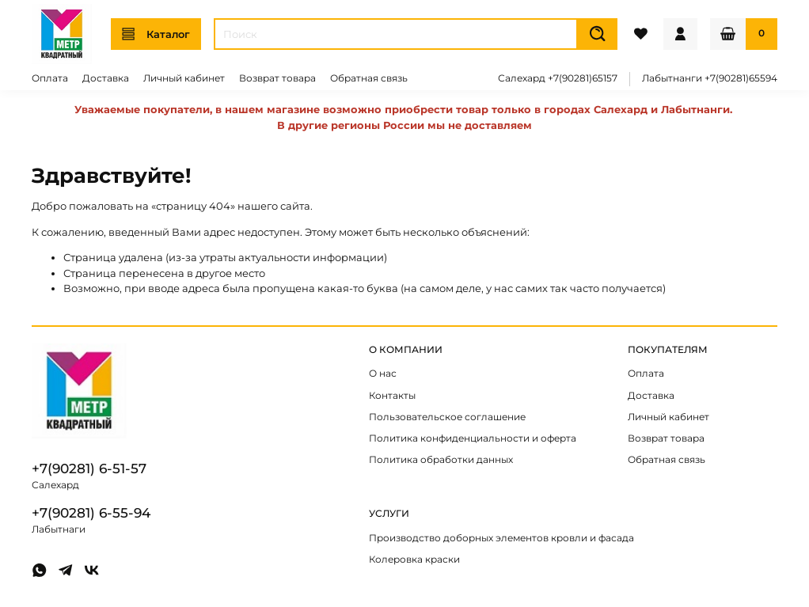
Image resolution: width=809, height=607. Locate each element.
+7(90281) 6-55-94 (91, 513)
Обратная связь (369, 78)
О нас (383, 373)
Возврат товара (277, 78)
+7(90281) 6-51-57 (89, 468)
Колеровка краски (414, 559)
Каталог (156, 34)
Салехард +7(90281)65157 (557, 78)
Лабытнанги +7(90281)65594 (709, 78)
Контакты (392, 395)
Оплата (50, 78)
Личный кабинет (184, 78)
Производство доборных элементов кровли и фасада (501, 538)
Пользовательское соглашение (447, 417)
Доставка (105, 78)
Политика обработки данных (441, 459)
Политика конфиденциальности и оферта (472, 438)
